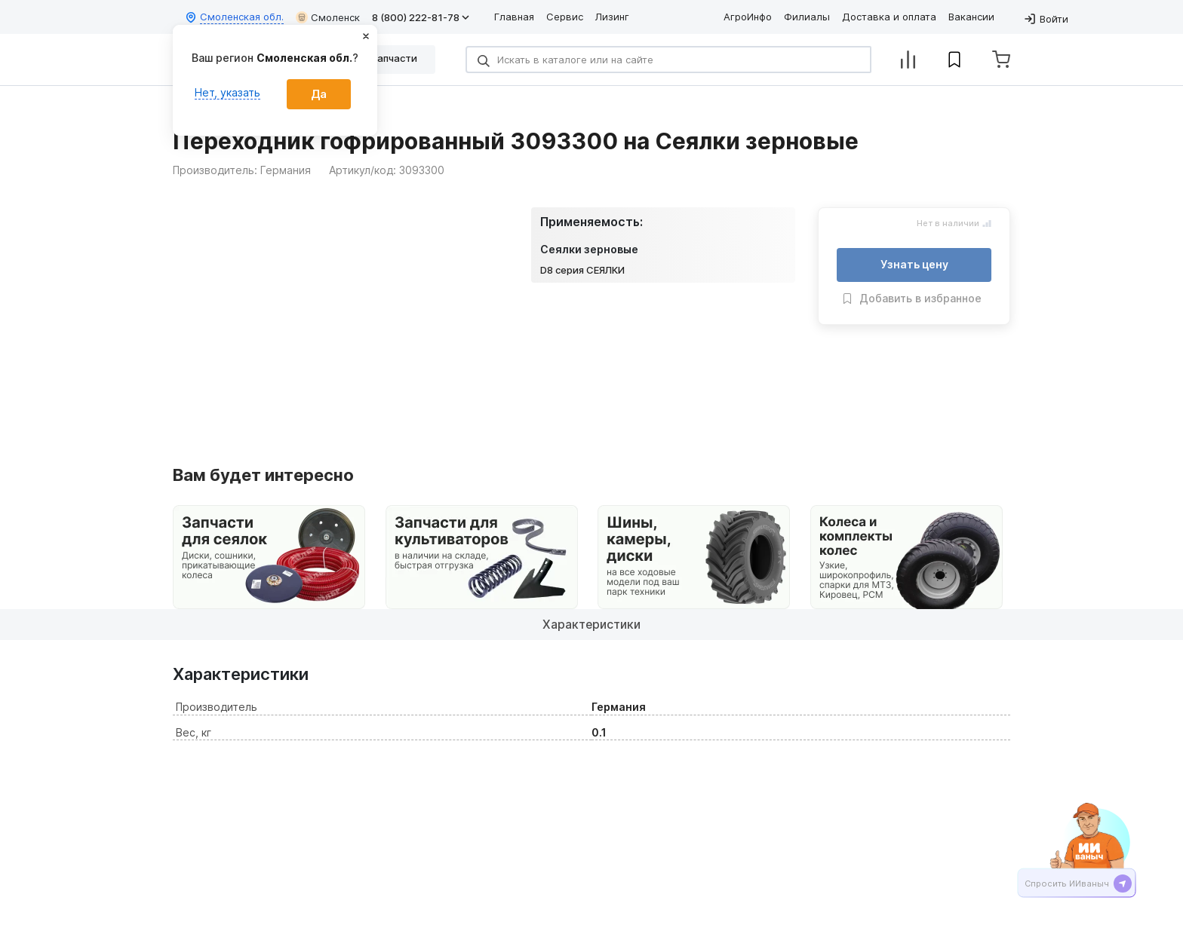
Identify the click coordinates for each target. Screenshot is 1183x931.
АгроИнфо (748, 17)
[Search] (668, 59)
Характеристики (591, 624)
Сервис (564, 17)
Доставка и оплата (889, 17)
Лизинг (612, 17)
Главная (514, 17)
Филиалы (807, 17)
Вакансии (971, 17)
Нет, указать (227, 92)
